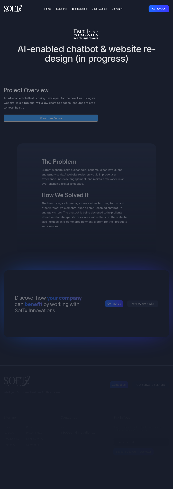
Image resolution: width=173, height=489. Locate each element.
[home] (13, 8)
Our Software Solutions (150, 384)
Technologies (79, 8)
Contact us (114, 303)
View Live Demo (51, 119)
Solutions (61, 8)
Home (47, 8)
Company (117, 8)
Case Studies (99, 8)
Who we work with (142, 303)
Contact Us (159, 8)
